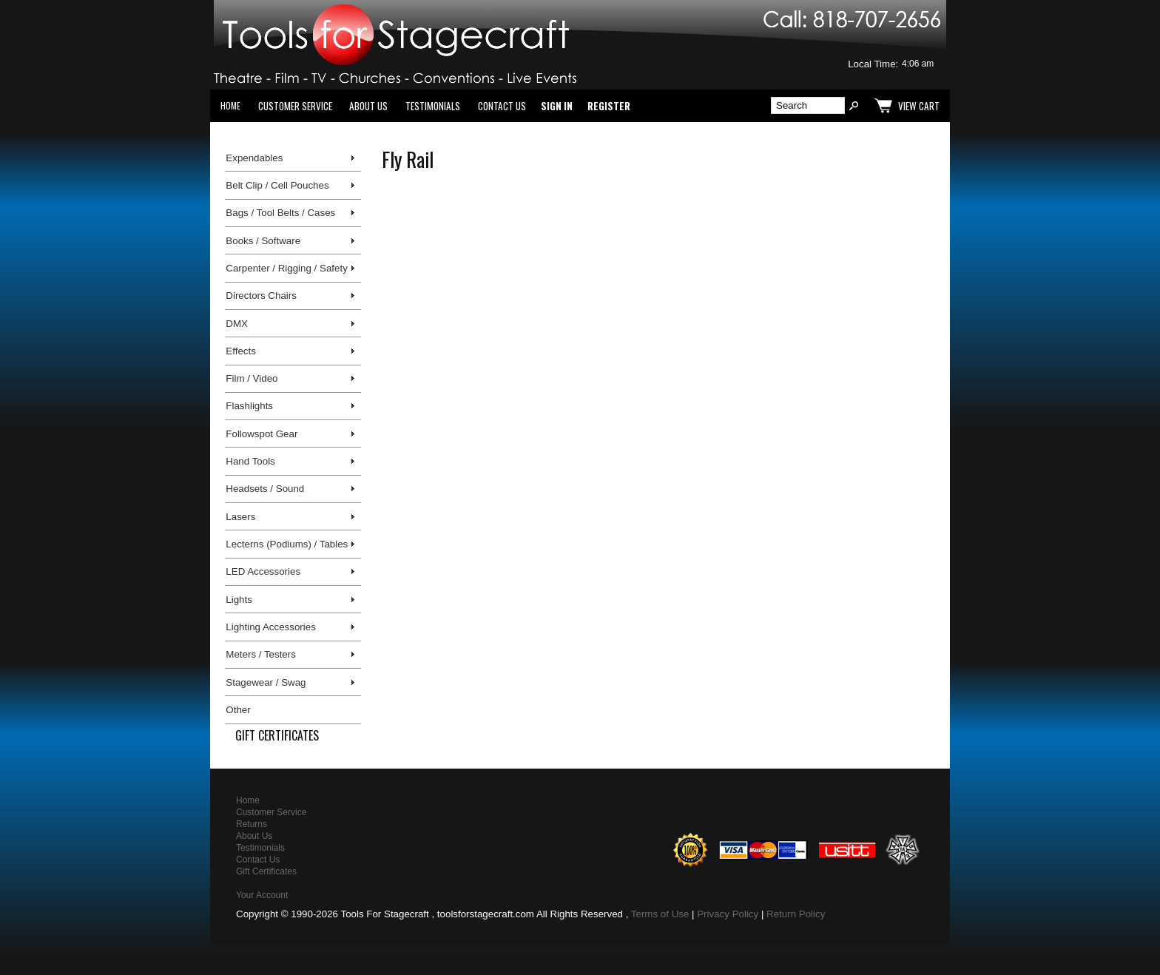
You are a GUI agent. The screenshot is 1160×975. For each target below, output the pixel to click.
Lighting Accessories (271, 626)
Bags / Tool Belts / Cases (280, 212)
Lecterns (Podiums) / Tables (287, 544)
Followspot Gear (261, 433)
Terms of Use (660, 914)
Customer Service (295, 105)
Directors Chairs (261, 295)
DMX (237, 323)
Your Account (262, 895)
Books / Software (263, 240)
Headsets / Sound (265, 488)
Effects (241, 351)
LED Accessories (263, 571)
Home (230, 105)
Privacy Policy (727, 914)
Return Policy (795, 914)
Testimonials (432, 105)
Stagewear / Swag (266, 682)
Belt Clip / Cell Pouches (277, 185)
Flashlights (249, 405)
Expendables (254, 157)
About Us (368, 105)
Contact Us (502, 105)
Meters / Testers (261, 654)
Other (238, 709)
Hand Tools (250, 461)
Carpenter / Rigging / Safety (286, 268)
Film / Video (251, 378)
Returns (251, 824)
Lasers (240, 516)
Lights (239, 599)
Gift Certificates (277, 735)
